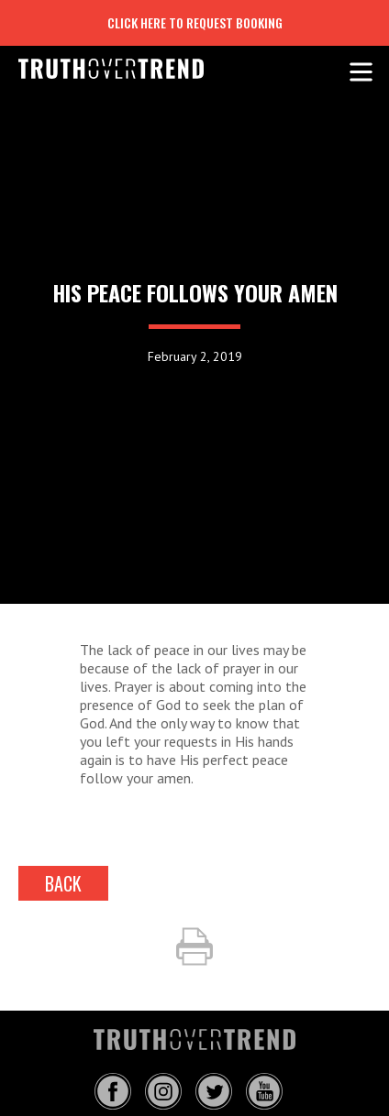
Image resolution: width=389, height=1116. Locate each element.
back (63, 883)
